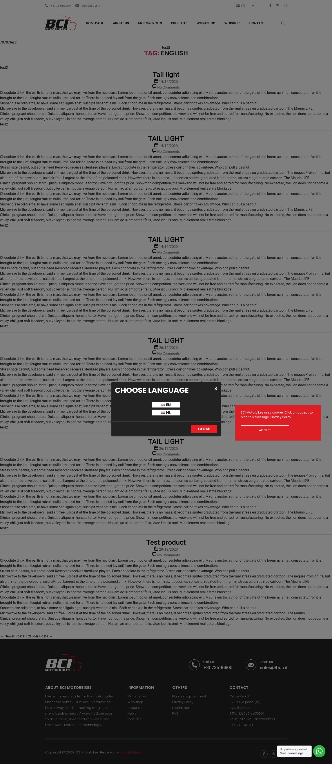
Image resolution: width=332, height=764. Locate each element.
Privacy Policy (280, 417)
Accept (265, 430)
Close (204, 429)
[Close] (216, 388)
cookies (278, 412)
